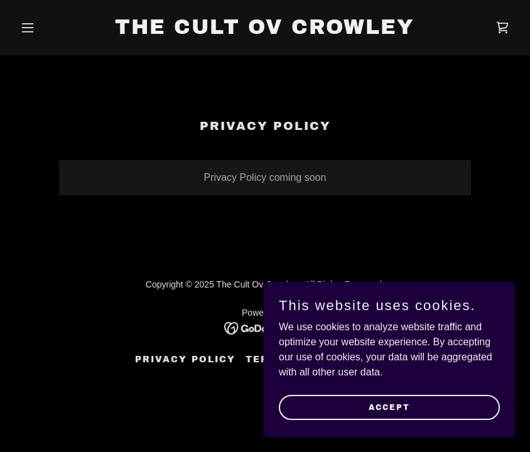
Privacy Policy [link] (185, 359)
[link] (264, 30)
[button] (52, 27)
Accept (389, 406)
